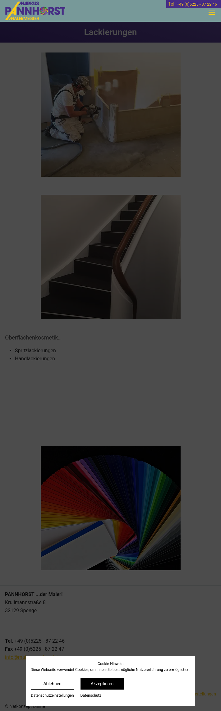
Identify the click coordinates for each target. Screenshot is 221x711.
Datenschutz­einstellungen (52, 695)
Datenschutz (91, 695)
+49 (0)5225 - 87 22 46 (197, 4)
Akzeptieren (102, 683)
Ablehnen (52, 683)
